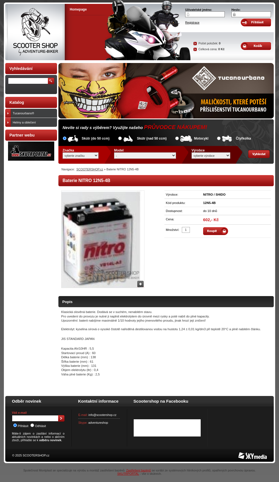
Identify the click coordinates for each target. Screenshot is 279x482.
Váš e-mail (19, 412)
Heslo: (236, 9)
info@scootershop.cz (103, 415)
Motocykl (201, 138)
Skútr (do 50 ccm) (96, 138)
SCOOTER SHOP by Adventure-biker (35, 32)
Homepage (78, 9)
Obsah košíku (256, 46)
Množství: (172, 229)
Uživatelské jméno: (198, 9)
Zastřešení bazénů (138, 470)
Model (119, 150)
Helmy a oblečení (33, 122)
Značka (68, 150)
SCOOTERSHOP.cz (89, 169)
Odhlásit (38, 426)
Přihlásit (20, 426)
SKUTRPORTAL (128, 473)
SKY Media (245, 454)
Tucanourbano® (33, 113)
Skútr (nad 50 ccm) (152, 138)
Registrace (192, 22)
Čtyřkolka (243, 138)
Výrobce (198, 150)
